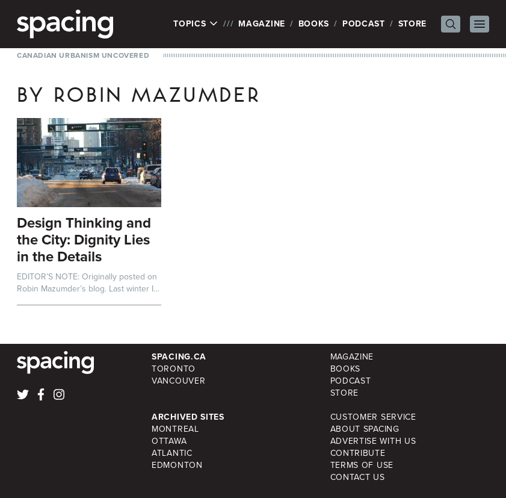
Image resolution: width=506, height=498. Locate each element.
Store (412, 23)
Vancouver (178, 381)
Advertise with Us (373, 441)
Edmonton (177, 465)
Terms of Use (361, 465)
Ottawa (169, 441)
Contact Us (357, 477)
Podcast (363, 23)
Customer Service (373, 417)
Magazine (261, 23)
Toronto (174, 369)
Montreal (175, 429)
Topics (195, 24)
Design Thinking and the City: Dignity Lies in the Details (84, 239)
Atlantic (172, 453)
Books (314, 23)
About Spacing (365, 429)
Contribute (358, 453)
